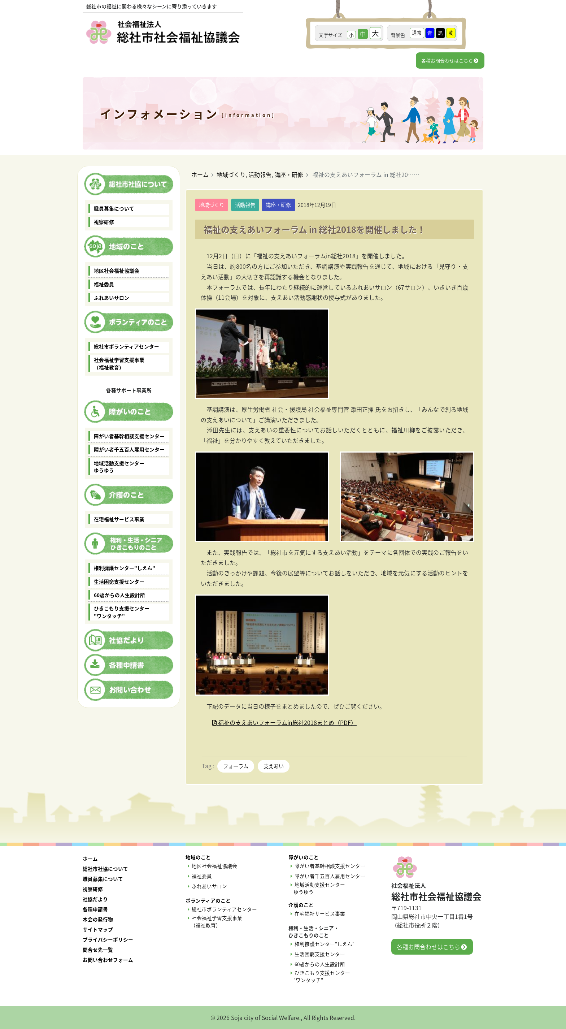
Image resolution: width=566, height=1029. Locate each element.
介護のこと (301, 904)
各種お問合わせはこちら (450, 60)
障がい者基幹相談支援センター (129, 436)
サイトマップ (98, 929)
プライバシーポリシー (108, 939)
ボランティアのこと (208, 900)
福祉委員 (104, 284)
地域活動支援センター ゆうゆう (119, 466)
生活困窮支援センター (119, 581)
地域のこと (198, 857)
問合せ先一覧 (98, 949)
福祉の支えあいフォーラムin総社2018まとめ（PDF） (281, 722)
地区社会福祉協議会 (116, 270)
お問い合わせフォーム (108, 959)
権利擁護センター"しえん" (124, 567)
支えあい (274, 766)
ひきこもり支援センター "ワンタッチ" (121, 612)
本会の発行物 (98, 919)
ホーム (200, 174)
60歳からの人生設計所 (119, 594)
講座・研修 (288, 174)
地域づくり (231, 174)
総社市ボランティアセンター (126, 346)
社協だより (95, 899)
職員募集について (114, 208)
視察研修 (104, 221)
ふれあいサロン (111, 297)
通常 (417, 33)
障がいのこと (303, 857)
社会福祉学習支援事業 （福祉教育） (119, 363)
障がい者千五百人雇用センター (129, 449)
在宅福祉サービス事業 (119, 519)
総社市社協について (105, 868)
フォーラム (235, 766)
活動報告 (259, 174)
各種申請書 (95, 909)
